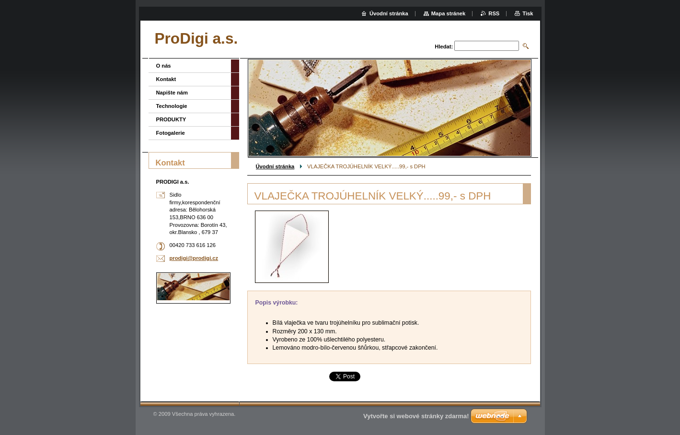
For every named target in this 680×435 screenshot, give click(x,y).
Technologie (171, 106)
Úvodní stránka (275, 166)
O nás (163, 66)
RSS (493, 13)
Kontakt (166, 79)
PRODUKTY (171, 119)
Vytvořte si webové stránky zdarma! (416, 416)
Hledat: (444, 46)
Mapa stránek (448, 13)
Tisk (527, 13)
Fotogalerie (170, 133)
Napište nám (172, 92)
